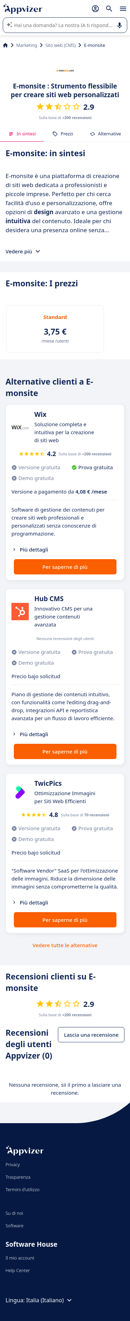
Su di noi (14, 1213)
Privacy (13, 1164)
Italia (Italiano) (49, 1300)
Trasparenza (18, 1177)
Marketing (26, 45)
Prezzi (62, 134)
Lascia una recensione (91, 1034)
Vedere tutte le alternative (65, 945)
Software (15, 1225)
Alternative (105, 134)
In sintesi (22, 134)
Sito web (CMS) (60, 45)
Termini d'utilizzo (23, 1189)
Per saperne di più (64, 566)
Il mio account (20, 1258)
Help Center (18, 1270)
